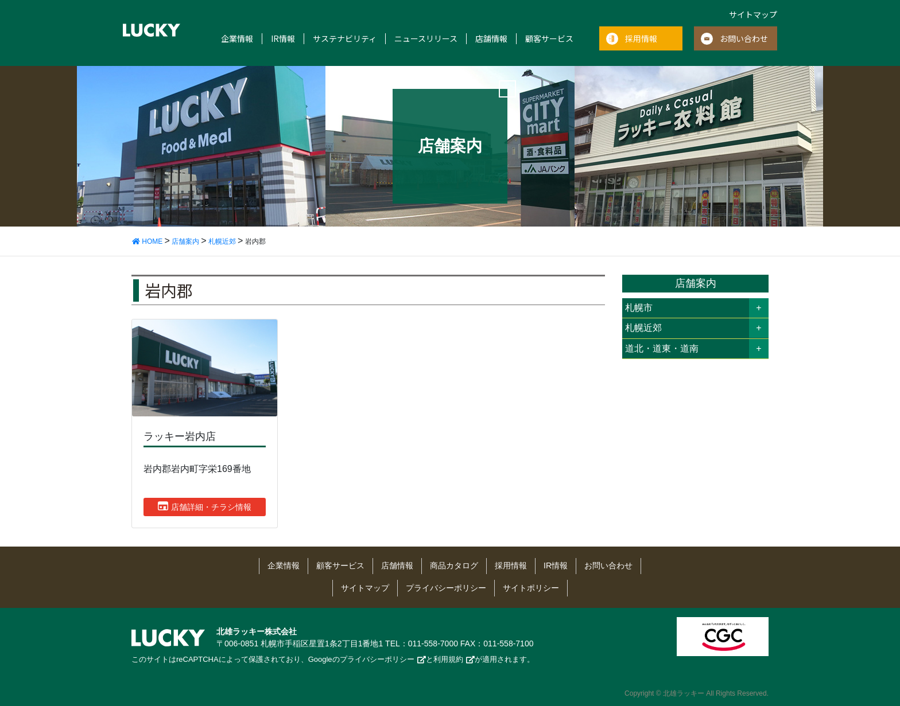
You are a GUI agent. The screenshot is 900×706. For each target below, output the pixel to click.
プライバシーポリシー (446, 587)
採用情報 (641, 38)
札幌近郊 (643, 328)
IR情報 (283, 38)
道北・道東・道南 (662, 348)
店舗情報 (491, 38)
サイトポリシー (531, 587)
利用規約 (448, 659)
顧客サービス (549, 38)
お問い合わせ (744, 38)
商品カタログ (454, 565)
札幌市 (639, 308)
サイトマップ (753, 14)
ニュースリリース (425, 38)
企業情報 (237, 38)
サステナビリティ (345, 38)
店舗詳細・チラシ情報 (204, 506)
